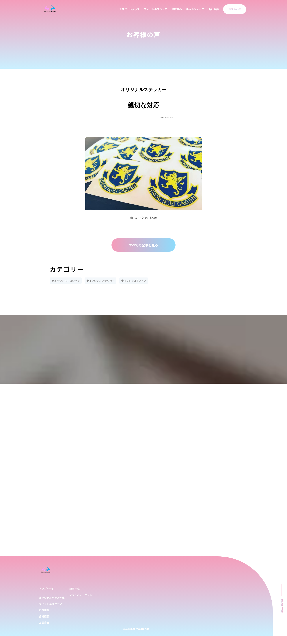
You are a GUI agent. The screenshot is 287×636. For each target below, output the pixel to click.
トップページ (46, 588)
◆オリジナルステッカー (100, 280)
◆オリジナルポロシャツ (66, 280)
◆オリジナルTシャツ (133, 280)
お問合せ (44, 622)
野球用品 (177, 9)
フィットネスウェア (155, 9)
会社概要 (213, 9)
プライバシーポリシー (82, 595)
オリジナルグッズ (129, 9)
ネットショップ (195, 9)
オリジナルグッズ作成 (52, 597)
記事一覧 (74, 588)
